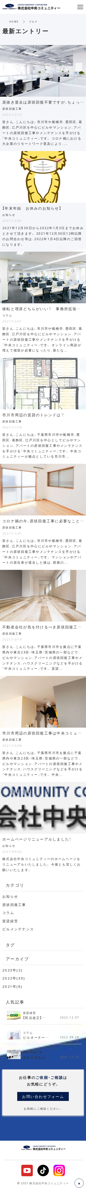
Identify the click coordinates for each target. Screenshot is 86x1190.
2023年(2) (12, 970)
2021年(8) (12, 986)
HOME (14, 21)
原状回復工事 (14, 904)
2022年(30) (13, 978)
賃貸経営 (10, 920)
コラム (8, 912)
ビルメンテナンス (18, 928)
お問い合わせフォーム (43, 1096)
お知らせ (10, 896)
